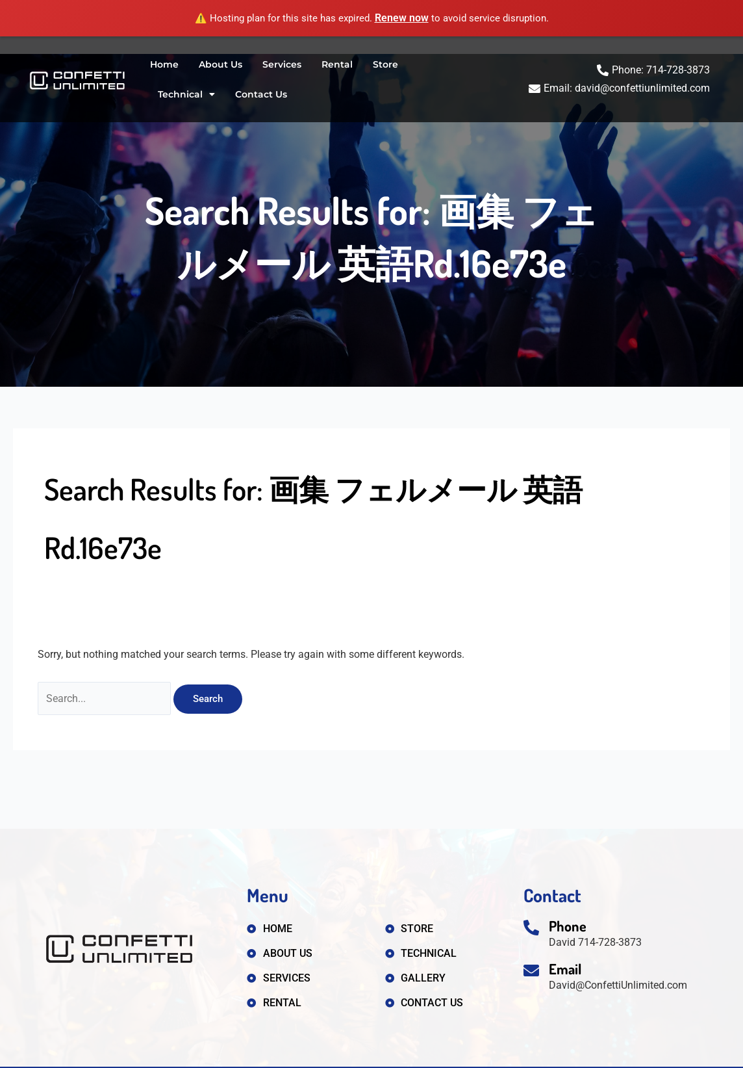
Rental (337, 64)
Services (281, 64)
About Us (220, 64)
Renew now (402, 18)
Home (164, 64)
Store (385, 64)
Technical (186, 94)
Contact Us (261, 94)
